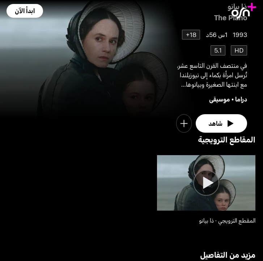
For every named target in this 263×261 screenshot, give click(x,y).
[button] (25, 10)
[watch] (221, 123)
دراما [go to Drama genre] (241, 99)
